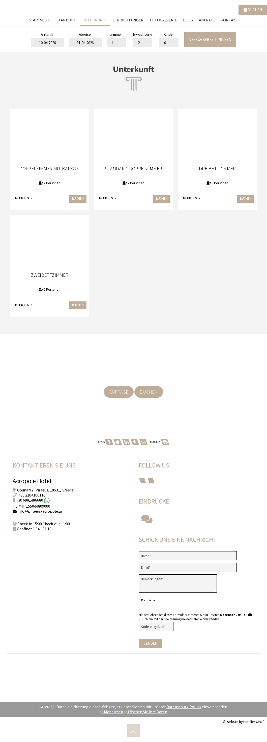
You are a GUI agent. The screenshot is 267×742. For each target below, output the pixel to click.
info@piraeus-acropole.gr (40, 511)
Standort (66, 19)
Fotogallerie (163, 19)
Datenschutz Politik (236, 615)
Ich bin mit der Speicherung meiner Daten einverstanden (179, 619)
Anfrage (207, 19)
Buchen (253, 9)
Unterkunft (94, 19)
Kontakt (229, 19)
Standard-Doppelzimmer (133, 168)
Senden (150, 643)
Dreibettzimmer (217, 168)
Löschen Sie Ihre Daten (145, 711)
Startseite (39, 19)
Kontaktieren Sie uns (44, 465)
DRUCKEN (159, 442)
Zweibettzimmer (49, 275)
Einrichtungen (128, 19)
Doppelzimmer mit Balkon (49, 168)
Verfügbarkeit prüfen (210, 39)
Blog (188, 19)
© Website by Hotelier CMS (243, 721)
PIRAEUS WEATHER (133, 675)
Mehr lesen (24, 198)
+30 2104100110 (31, 495)
